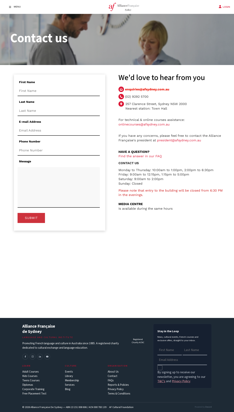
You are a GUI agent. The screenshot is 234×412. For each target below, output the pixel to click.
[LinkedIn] (40, 357)
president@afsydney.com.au (179, 140)
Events (69, 371)
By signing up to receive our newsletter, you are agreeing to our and (181, 377)
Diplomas (27, 385)
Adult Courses (30, 371)
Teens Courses (31, 380)
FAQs (111, 380)
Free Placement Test (34, 393)
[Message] (59, 187)
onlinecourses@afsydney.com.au (144, 124)
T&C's (161, 381)
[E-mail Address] (59, 131)
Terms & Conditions (119, 393)
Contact (112, 376)
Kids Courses (29, 376)
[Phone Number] (59, 151)
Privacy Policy (116, 389)
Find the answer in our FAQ (140, 156)
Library (69, 376)
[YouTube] (47, 357)
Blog (67, 389)
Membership (72, 380)
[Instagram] (32, 357)
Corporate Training (33, 389)
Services (70, 385)
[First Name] (59, 91)
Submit (31, 218)
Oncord (208, 407)
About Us (113, 371)
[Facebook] (25, 357)
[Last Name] (59, 111)
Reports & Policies (118, 385)
